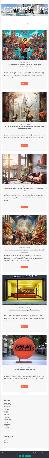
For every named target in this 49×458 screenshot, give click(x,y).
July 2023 (6, 425)
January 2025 (7, 417)
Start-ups (6, 442)
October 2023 (7, 424)
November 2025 (7, 404)
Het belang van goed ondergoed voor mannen (24, 310)
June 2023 (6, 427)
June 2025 (6, 409)
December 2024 (7, 419)
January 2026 (7, 403)
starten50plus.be (24, 9)
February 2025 (7, 416)
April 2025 (6, 412)
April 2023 (6, 429)
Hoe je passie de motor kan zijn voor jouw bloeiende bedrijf (24, 250)
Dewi (23, 62)
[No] (47, 454)
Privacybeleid (11, 1)
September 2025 (7, 406)
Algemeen (24, 68)
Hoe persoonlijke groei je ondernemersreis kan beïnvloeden (24, 188)
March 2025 (6, 414)
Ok (19, 456)
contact (4, 1)
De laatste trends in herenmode (24, 370)
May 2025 (6, 411)
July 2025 (6, 408)
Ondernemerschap (24, 130)
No (22, 456)
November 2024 (7, 421)
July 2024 (6, 422)
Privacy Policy (27, 456)
